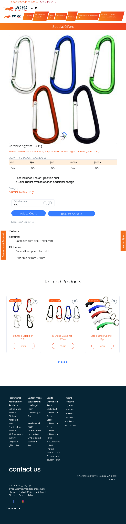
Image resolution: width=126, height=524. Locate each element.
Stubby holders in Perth (14, 420)
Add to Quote (28, 213)
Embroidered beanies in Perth (34, 441)
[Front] (14, 8)
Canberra (69, 421)
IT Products (71, 15)
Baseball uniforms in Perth (52, 434)
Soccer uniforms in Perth (52, 423)
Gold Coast (70, 425)
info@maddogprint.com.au (24, 1)
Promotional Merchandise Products (15, 401)
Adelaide (69, 409)
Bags (52, 15)
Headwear (61, 15)
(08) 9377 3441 (48, 1)
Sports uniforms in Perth (52, 401)
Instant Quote (123, 241)
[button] (32, 8)
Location (13, 508)
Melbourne (70, 417)
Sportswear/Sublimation (88, 15)
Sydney (69, 405)
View (23, 346)
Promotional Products (40, 15)
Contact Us (29, 222)
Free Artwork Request (3, 245)
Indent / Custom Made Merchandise (109, 15)
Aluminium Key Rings (21, 192)
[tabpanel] (23, 324)
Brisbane (69, 413)
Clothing (28, 15)
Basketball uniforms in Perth (52, 412)
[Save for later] (35, 301)
